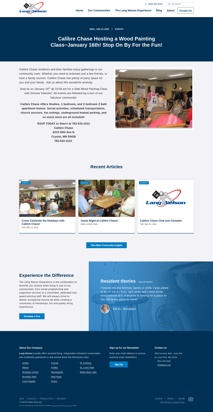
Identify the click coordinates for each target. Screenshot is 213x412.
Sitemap (181, 398)
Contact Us (32, 398)
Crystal (54, 363)
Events (25, 183)
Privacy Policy (55, 405)
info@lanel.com (164, 365)
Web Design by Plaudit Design (172, 402)
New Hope (56, 377)
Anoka (25, 363)
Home (21, 398)
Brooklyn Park (29, 377)
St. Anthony (86, 363)
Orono (54, 381)
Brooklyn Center (30, 372)
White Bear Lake (88, 372)
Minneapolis (57, 372)
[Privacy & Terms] (191, 400)
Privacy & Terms (46, 398)
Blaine (25, 367)
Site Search (61, 398)
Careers (170, 398)
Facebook (159, 398)
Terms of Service (67, 405)
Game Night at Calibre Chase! (99, 220)
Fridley (54, 367)
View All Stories (145, 282)
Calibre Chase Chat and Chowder (161, 220)
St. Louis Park (87, 367)
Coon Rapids (28, 381)
